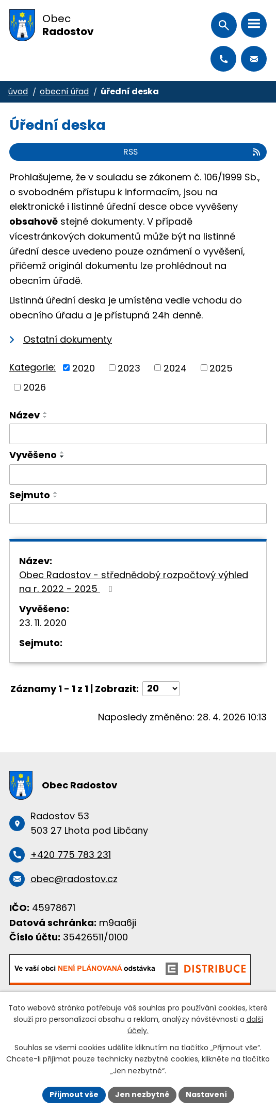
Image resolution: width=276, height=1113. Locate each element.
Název (24, 415)
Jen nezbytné (142, 1094)
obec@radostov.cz (254, 59)
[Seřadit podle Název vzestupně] (45, 413)
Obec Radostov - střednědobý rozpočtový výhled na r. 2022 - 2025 (133, 581)
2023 (129, 367)
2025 (221, 367)
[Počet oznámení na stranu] (161, 688)
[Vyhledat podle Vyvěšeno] (138, 474)
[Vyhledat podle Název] (138, 434)
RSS (192, 152)
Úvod (18, 91)
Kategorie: (32, 367)
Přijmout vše (74, 1094)
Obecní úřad (64, 91)
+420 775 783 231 (223, 59)
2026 (34, 387)
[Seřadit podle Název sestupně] (45, 417)
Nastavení (206, 1094)
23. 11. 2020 (43, 622)
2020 (83, 367)
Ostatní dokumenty (67, 339)
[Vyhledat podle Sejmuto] (138, 513)
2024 (175, 367)
